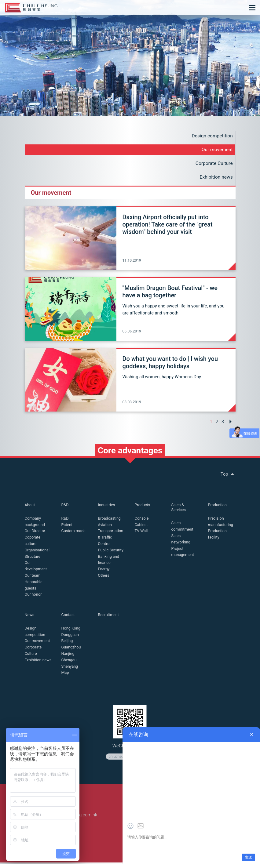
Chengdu (69, 661)
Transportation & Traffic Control (111, 538)
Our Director (35, 532)
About (30, 506)
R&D (65, 506)
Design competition (211, 136)
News (30, 616)
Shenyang (70, 667)
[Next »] (230, 422)
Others (104, 577)
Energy (104, 570)
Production (217, 506)
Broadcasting (110, 519)
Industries (106, 506)
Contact (68, 616)
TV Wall (141, 532)
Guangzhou (71, 648)
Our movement (217, 150)
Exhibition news (216, 178)
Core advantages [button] (130, 451)
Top (228, 475)
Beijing (67, 642)
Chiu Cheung (31, 8)
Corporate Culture (213, 164)
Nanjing (68, 655)
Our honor (33, 596)
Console (142, 519)
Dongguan (70, 635)
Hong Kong (71, 629)
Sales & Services (178, 509)
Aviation (105, 526)
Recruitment (108, 616)
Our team (33, 577)
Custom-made (73, 532)
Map (65, 674)
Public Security (111, 551)
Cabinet (141, 526)
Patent (67, 526)
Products (143, 506)
